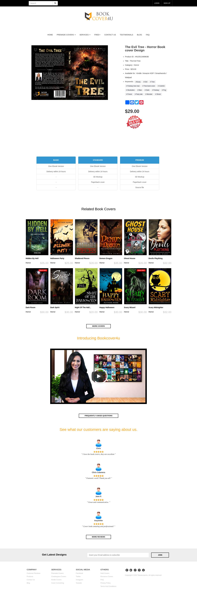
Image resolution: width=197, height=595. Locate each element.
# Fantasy (155, 90)
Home (50, 35)
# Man (139, 90)
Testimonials (126, 35)
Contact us (110, 35)
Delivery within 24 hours (56, 171)
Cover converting (57, 583)
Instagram (79, 580)
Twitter (78, 576)
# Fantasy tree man (133, 86)
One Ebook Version (56, 166)
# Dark (147, 90)
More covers (98, 326)
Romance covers (107, 576)
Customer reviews (33, 573)
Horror (28, 263)
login (156, 3)
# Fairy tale (138, 94)
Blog (139, 35)
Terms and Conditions (108, 586)
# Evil (145, 82)
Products (30, 576)
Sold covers (105, 573)
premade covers (66, 35)
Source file (139, 187)
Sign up (166, 3)
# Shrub (158, 94)
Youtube (79, 583)
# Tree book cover (148, 86)
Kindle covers (56, 580)
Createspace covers (58, 576)
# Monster (149, 94)
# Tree (152, 82)
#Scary (138, 82)
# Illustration (130, 90)
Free (97, 35)
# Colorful (161, 86)
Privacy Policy (106, 583)
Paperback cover (98, 182)
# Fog (164, 90)
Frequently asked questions (98, 416)
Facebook (79, 573)
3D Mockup (97, 177)
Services (85, 35)
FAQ (148, 35)
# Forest (129, 94)
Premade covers (57, 573)
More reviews (98, 537)
